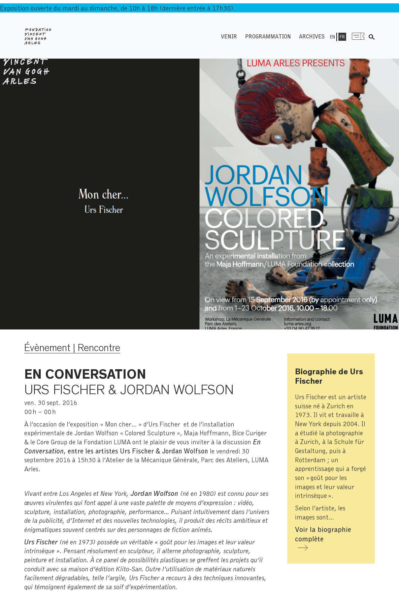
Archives (312, 36)
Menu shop (358, 36)
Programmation (268, 36)
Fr (342, 36)
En (332, 36)
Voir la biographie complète (323, 534)
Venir (229, 36)
